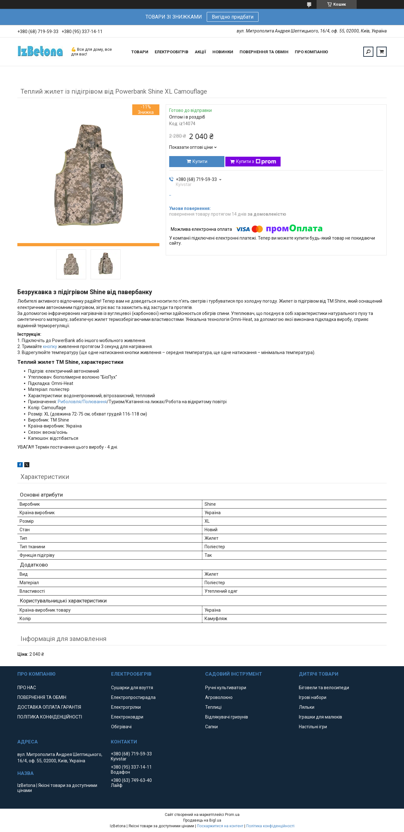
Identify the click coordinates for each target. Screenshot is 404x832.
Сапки (211, 726)
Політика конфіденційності (270, 826)
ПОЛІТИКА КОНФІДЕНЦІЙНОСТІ (49, 716)
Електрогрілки (126, 707)
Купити (200, 161)
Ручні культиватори (225, 687)
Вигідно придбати (232, 17)
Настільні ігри (313, 726)
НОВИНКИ (222, 51)
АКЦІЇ (200, 51)
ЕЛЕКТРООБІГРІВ (171, 51)
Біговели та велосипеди (324, 687)
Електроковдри (127, 716)
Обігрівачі (121, 726)
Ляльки (306, 707)
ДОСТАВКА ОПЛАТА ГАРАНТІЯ (49, 707)
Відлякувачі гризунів (226, 716)
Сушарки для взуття (132, 687)
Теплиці (213, 707)
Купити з (256, 162)
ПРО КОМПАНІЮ (311, 51)
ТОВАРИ (139, 51)
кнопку (50, 346)
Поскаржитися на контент (220, 826)
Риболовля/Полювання (82, 401)
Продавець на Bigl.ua (202, 820)
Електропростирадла (133, 697)
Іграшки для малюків (320, 716)
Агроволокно (219, 697)
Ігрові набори (312, 697)
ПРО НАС (26, 687)
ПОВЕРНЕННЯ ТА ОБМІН (264, 51)
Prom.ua (232, 814)
